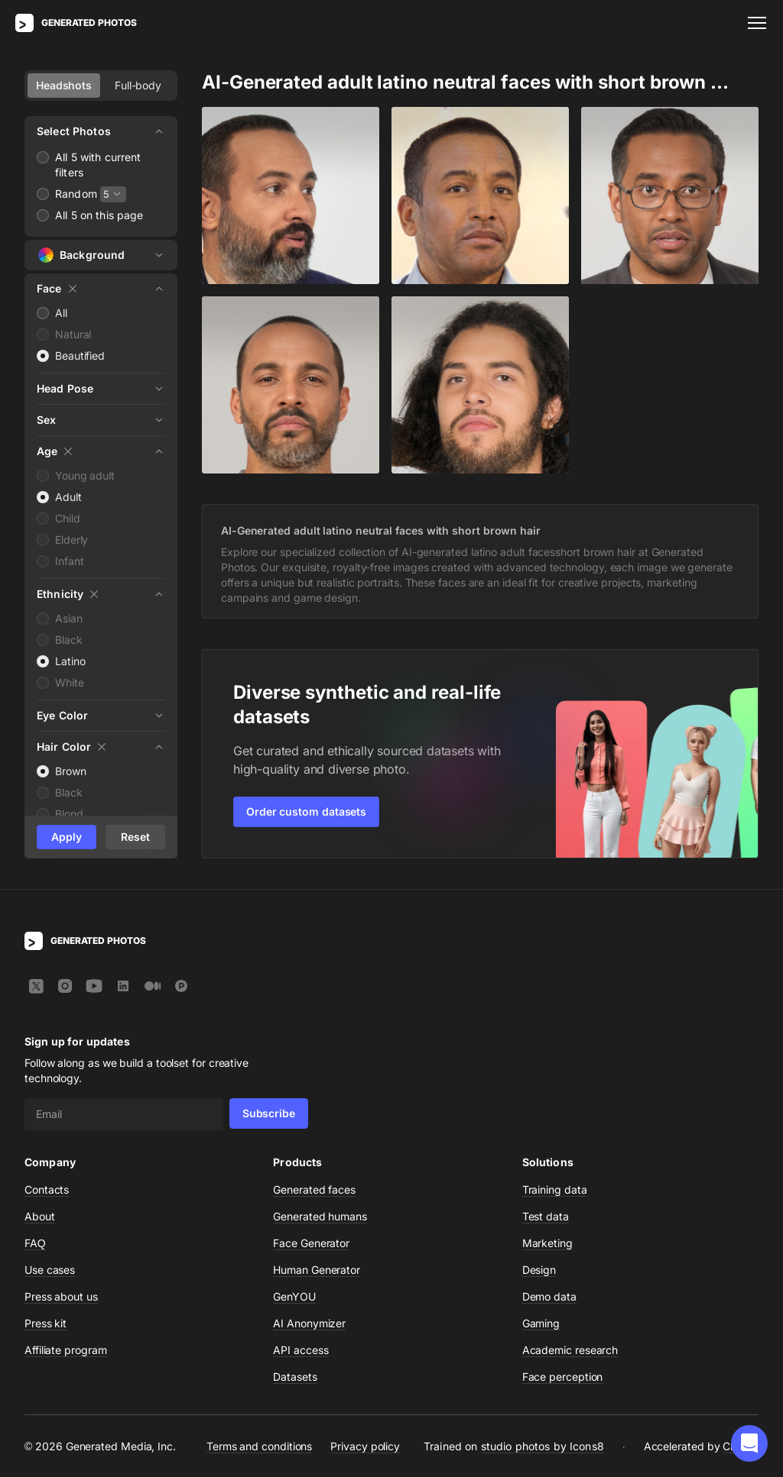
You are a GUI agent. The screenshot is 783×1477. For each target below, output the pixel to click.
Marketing (547, 1242)
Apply (66, 836)
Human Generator (316, 1269)
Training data (554, 1189)
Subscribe (268, 1113)
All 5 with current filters (98, 164)
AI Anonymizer (309, 1323)
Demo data (549, 1296)
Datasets (295, 1376)
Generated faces (314, 1189)
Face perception (562, 1376)
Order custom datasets (306, 811)
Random (76, 193)
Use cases (49, 1269)
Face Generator (311, 1242)
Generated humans (320, 1216)
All (61, 312)
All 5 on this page (99, 214)
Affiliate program (65, 1349)
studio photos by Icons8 (542, 1446)
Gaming (541, 1323)
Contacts (46, 1189)
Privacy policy (365, 1446)
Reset (135, 836)
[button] (749, 1443)
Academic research (570, 1349)
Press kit (45, 1323)
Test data (545, 1216)
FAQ (35, 1242)
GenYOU (294, 1296)
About (39, 1216)
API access (300, 1349)
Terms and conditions (259, 1446)
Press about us (61, 1296)
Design (539, 1269)
